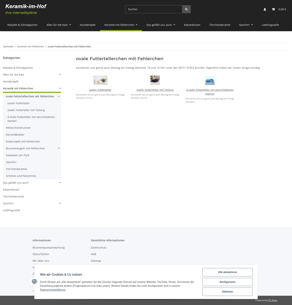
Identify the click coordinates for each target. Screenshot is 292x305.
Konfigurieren (227, 282)
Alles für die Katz (13, 74)
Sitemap (96, 260)
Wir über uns (41, 260)
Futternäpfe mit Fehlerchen (23, 141)
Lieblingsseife (11, 210)
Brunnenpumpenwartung (49, 247)
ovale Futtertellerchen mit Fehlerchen (30, 96)
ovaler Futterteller (100, 90)
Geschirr (11, 162)
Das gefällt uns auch (15, 182)
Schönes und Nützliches (21, 176)
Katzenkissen (11, 189)
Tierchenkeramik (16, 169)
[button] (265, 9)
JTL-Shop (272, 300)
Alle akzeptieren (227, 272)
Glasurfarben (41, 254)
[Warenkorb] (279, 9)
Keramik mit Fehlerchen (18, 88)
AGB (93, 254)
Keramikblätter (15, 134)
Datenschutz (99, 247)
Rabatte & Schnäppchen (18, 67)
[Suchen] (153, 9)
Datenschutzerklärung (53, 289)
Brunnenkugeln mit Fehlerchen (25, 148)
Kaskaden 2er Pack (17, 155)
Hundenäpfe (11, 81)
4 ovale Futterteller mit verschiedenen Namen (31, 119)
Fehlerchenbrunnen (18, 127)
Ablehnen (227, 291)
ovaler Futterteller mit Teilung (155, 90)
